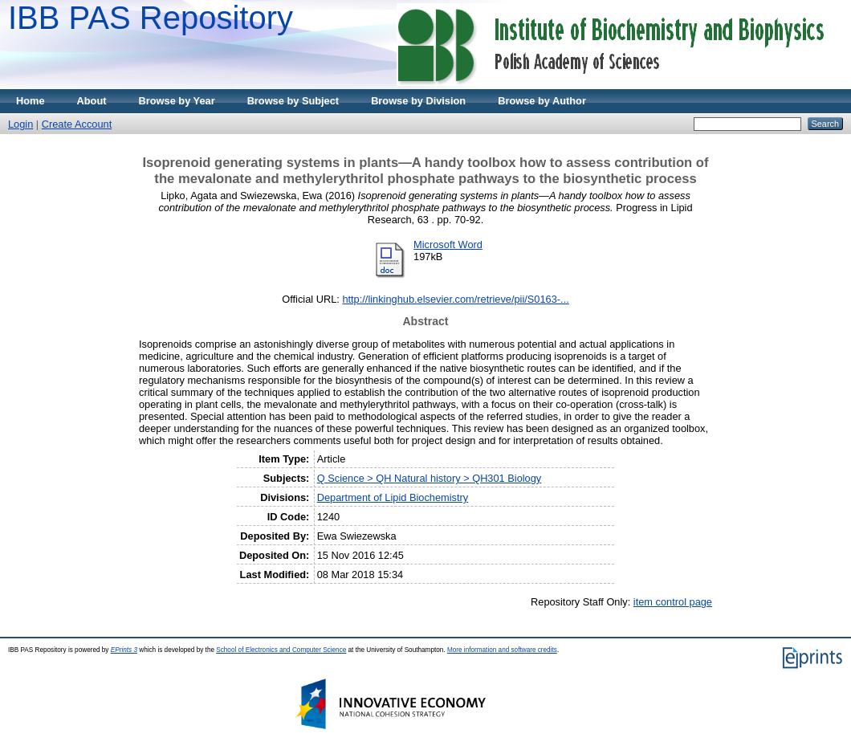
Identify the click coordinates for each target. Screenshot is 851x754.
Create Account (77, 124)
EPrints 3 (124, 650)
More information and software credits (502, 650)
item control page (672, 602)
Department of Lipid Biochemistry (392, 497)
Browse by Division (418, 101)
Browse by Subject (293, 101)
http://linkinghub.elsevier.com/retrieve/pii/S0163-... (455, 299)
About (92, 101)
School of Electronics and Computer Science (281, 650)
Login (20, 124)
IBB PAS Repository (150, 17)
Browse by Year (177, 101)
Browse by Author (542, 101)
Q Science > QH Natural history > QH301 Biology (429, 478)
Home (30, 101)
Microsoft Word (448, 244)
